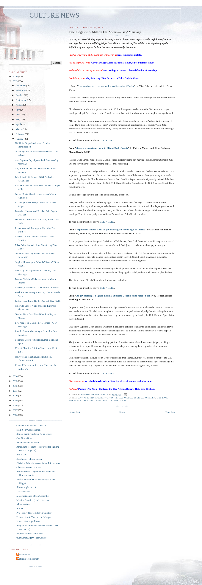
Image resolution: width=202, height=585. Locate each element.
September (21, 100)
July (18, 109)
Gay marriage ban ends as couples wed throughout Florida (106, 86)
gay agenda (126, 398)
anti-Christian (87, 398)
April (18, 124)
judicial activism (144, 398)
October (20, 95)
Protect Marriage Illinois (28, 521)
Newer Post (74, 412)
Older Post (170, 412)
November (21, 90)
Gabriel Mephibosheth (28, 558)
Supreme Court (117, 400)
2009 (15, 400)
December (21, 85)
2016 (15, 76)
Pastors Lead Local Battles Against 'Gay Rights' (38, 301)
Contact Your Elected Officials (31, 425)
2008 (15, 405)
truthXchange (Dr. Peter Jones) (31, 537)
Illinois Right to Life (26, 487)
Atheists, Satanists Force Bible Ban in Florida (37, 287)
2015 (15, 81)
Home (122, 412)
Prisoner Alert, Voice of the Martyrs (33, 517)
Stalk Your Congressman (28, 429)
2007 (15, 410)
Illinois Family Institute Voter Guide (34, 433)
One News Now (24, 438)
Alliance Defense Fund (27, 442)
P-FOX (20, 508)
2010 (15, 395)
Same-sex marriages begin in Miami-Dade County (102, 148)
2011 (15, 390)
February (20, 134)
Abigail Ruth (23, 554)
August (19, 104)
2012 (15, 385)
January (20, 138)
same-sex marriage (95, 400)
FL (116, 398)
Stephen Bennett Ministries (29, 533)
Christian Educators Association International (38, 463)
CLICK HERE (107, 140)
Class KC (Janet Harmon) (28, 467)
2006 (15, 415)
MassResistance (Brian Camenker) (33, 495)
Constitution (105, 398)
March (19, 129)
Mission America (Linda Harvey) (32, 500)
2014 (15, 376)
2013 (15, 381)
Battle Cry (21, 454)
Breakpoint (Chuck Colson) (29, 458)
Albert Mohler (23, 504)
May (18, 119)
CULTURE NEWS (54, 15)
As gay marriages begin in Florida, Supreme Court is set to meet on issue (114, 295)
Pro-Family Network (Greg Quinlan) (34, 512)
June (18, 114)
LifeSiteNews (23, 491)
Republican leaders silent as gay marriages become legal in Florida (110, 229)
